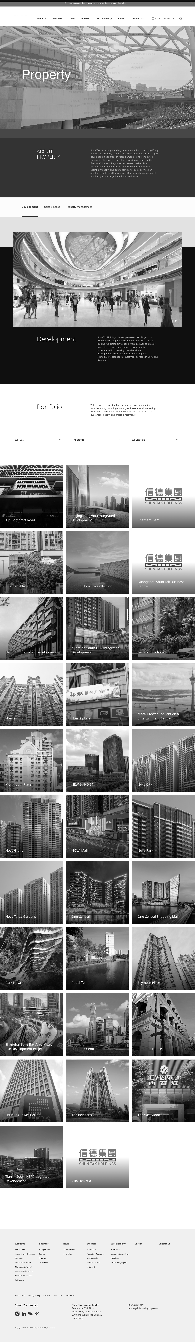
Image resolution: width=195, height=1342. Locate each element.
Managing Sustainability (120, 1254)
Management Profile (23, 1262)
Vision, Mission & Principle (25, 1254)
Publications (20, 1280)
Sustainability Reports (119, 1262)
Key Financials (92, 1258)
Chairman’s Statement (23, 1267)
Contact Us (164, 1243)
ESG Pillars (115, 1258)
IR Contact (91, 1267)
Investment (43, 1262)
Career (138, 1243)
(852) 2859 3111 (137, 1305)
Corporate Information (23, 1271)
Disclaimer (20, 1295)
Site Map (58, 1295)
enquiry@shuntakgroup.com (143, 1308)
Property (42, 1258)
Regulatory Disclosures (95, 1254)
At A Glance (91, 1249)
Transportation (44, 1249)
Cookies (47, 1295)
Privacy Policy (34, 1295)
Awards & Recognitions (24, 1275)
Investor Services (93, 1262)
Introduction (20, 1249)
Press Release (68, 1254)
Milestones (19, 1258)
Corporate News (69, 1249)
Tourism (42, 1254)
